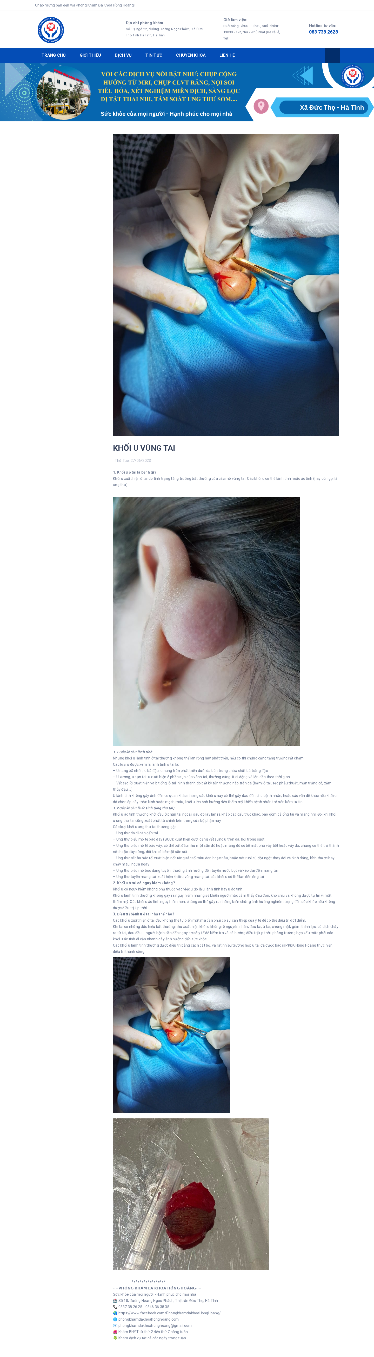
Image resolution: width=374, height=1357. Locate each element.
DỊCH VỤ (123, 55)
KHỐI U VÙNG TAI (144, 448)
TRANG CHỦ (54, 55)
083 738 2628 (323, 32)
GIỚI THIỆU (90, 55)
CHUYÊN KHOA (191, 55)
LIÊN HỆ (227, 55)
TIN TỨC (153, 55)
